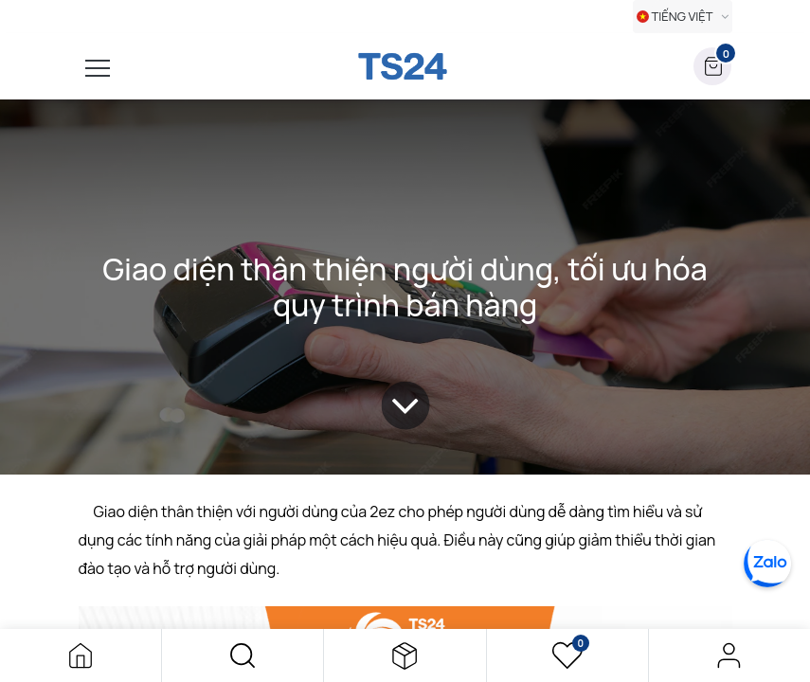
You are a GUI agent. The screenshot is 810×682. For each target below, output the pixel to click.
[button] (242, 655)
